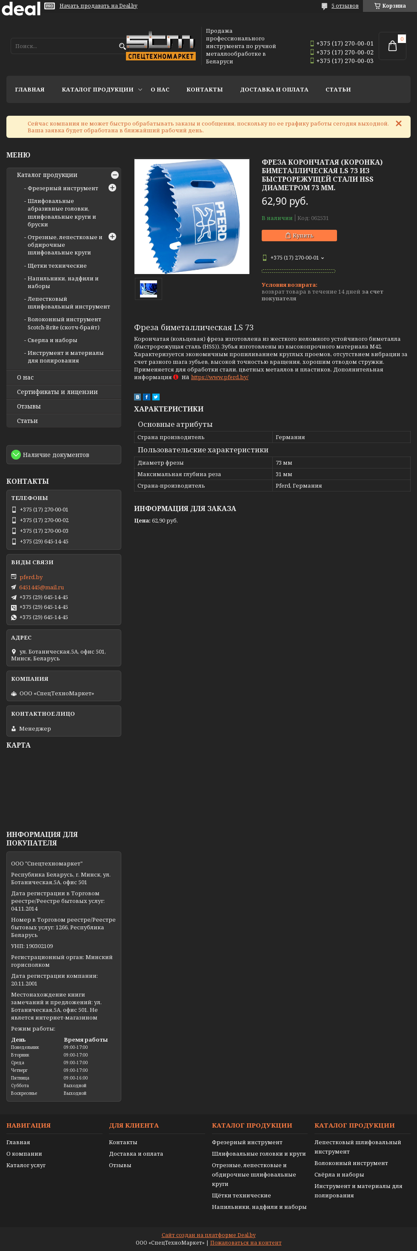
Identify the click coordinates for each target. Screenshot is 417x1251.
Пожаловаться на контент (246, 1242)
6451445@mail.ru (41, 587)
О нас (160, 89)
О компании (24, 1153)
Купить (303, 235)
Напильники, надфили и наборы (259, 1207)
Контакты (204, 89)
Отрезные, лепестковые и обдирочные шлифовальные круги (254, 1174)
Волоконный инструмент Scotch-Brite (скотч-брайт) (64, 323)
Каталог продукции (98, 89)
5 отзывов (345, 5)
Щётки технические (241, 1195)
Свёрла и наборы (339, 1174)
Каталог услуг (26, 1165)
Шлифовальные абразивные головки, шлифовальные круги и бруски (62, 212)
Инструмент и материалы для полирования (66, 356)
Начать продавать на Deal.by (98, 6)
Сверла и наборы (52, 340)
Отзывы (29, 406)
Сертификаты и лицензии (57, 392)
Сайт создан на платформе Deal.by (209, 1235)
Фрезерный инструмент (63, 188)
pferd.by (31, 577)
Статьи (338, 89)
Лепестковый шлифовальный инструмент (69, 302)
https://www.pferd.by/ (219, 377)
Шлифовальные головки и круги (259, 1153)
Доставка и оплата (274, 89)
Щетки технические (57, 265)
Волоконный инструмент (351, 1163)
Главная (30, 89)
